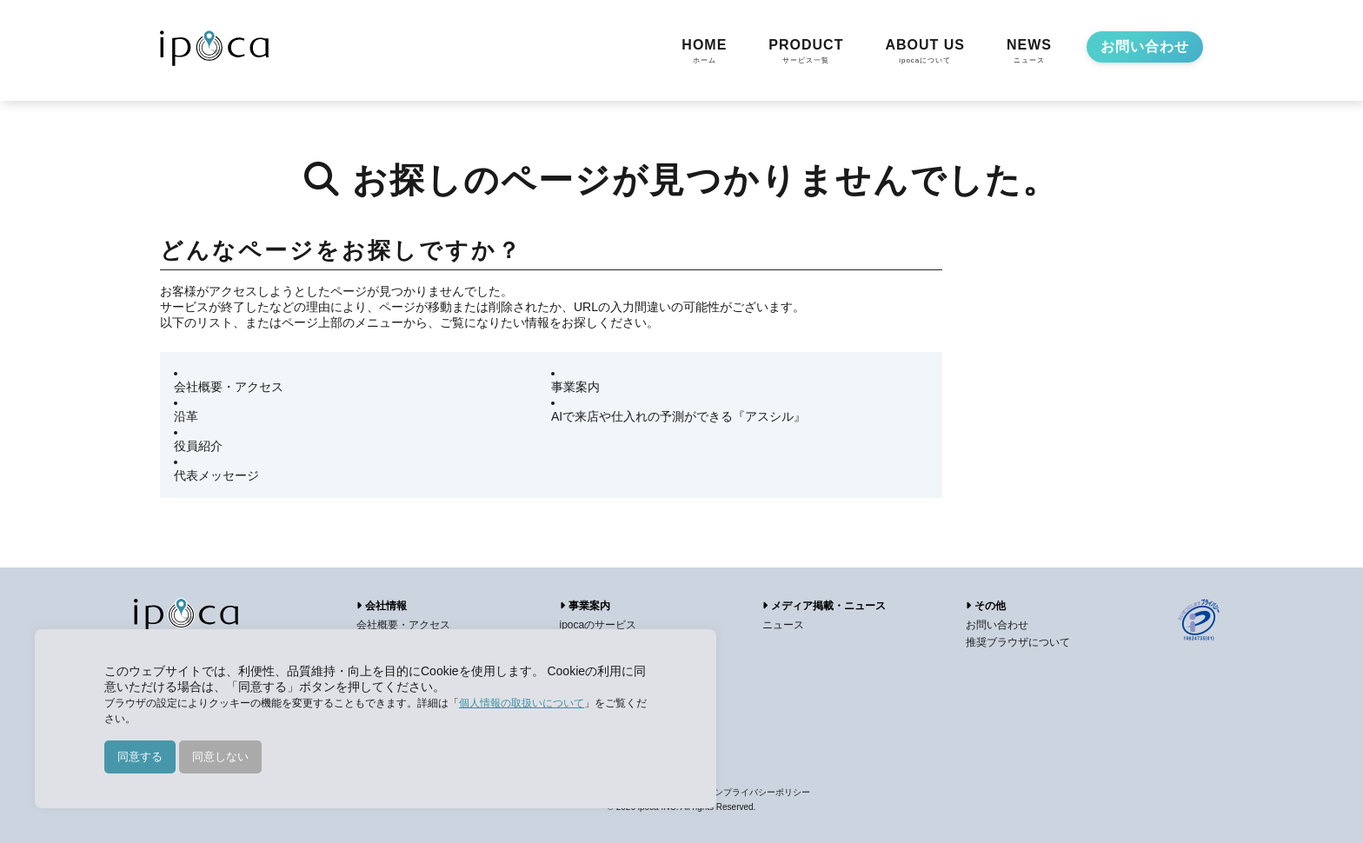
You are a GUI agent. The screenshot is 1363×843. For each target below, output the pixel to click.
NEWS (1029, 52)
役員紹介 (198, 446)
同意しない (220, 756)
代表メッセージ (216, 475)
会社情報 (381, 606)
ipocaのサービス (598, 625)
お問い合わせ (1144, 46)
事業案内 (575, 387)
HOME (704, 52)
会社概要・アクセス (228, 387)
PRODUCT (805, 52)
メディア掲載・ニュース (824, 606)
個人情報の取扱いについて (521, 703)
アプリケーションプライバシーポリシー (732, 792)
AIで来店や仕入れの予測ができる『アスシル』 (678, 416)
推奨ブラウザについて (1018, 642)
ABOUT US (925, 52)
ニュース (783, 625)
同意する (140, 756)
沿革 (186, 416)
